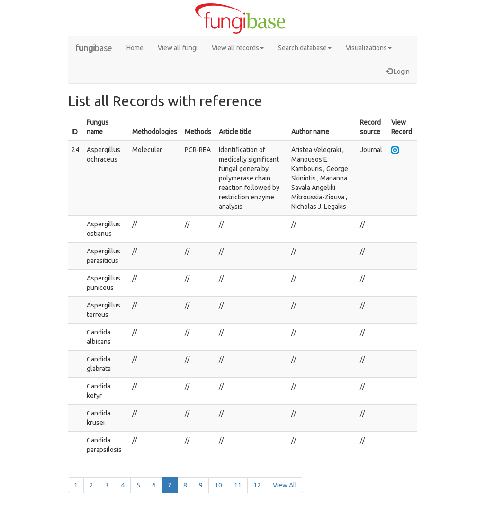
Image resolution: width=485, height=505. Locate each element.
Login (398, 71)
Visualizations (369, 48)
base (93, 48)
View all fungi (178, 48)
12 (257, 485)
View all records (238, 48)
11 (238, 485)
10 (218, 485)
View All (285, 485)
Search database (305, 48)
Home (135, 48)
